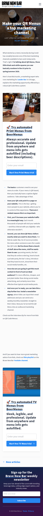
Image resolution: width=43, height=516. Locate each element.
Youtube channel (21, 360)
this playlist (29, 357)
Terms (25, 511)
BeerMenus (18, 6)
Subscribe (21, 500)
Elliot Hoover (21, 41)
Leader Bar (22, 79)
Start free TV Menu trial (22, 443)
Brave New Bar (12, 3)
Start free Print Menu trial (23, 172)
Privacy (31, 511)
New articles (11, 462)
